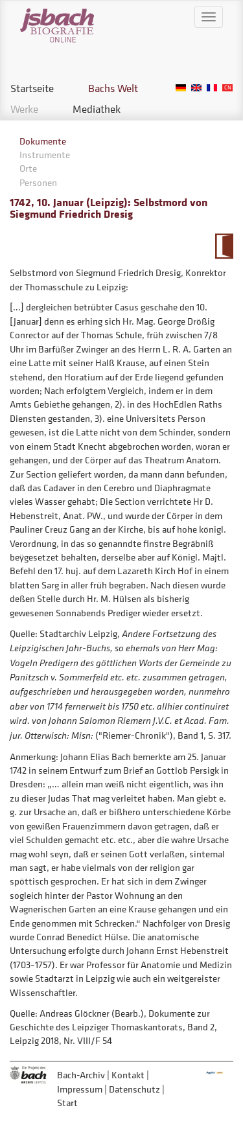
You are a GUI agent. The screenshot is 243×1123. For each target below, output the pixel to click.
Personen (38, 182)
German (181, 87)
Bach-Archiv (81, 1075)
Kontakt (128, 1075)
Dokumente (42, 141)
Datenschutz (134, 1089)
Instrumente (44, 154)
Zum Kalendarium (223, 246)
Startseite (32, 88)
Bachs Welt (113, 88)
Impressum (79, 1089)
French (212, 87)
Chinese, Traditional (227, 87)
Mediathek (97, 109)
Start (67, 1102)
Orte (28, 168)
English (196, 87)
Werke (24, 109)
